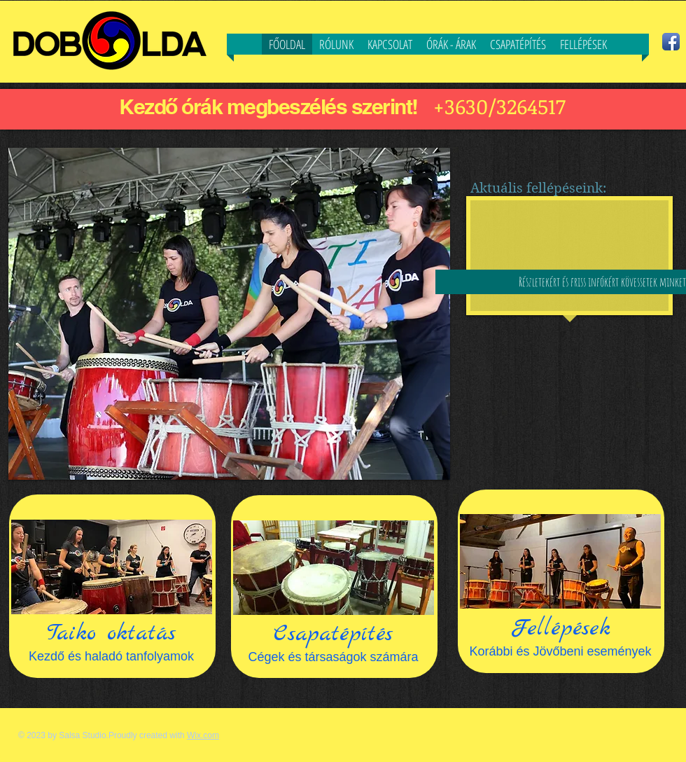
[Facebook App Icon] (671, 41)
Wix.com (203, 735)
